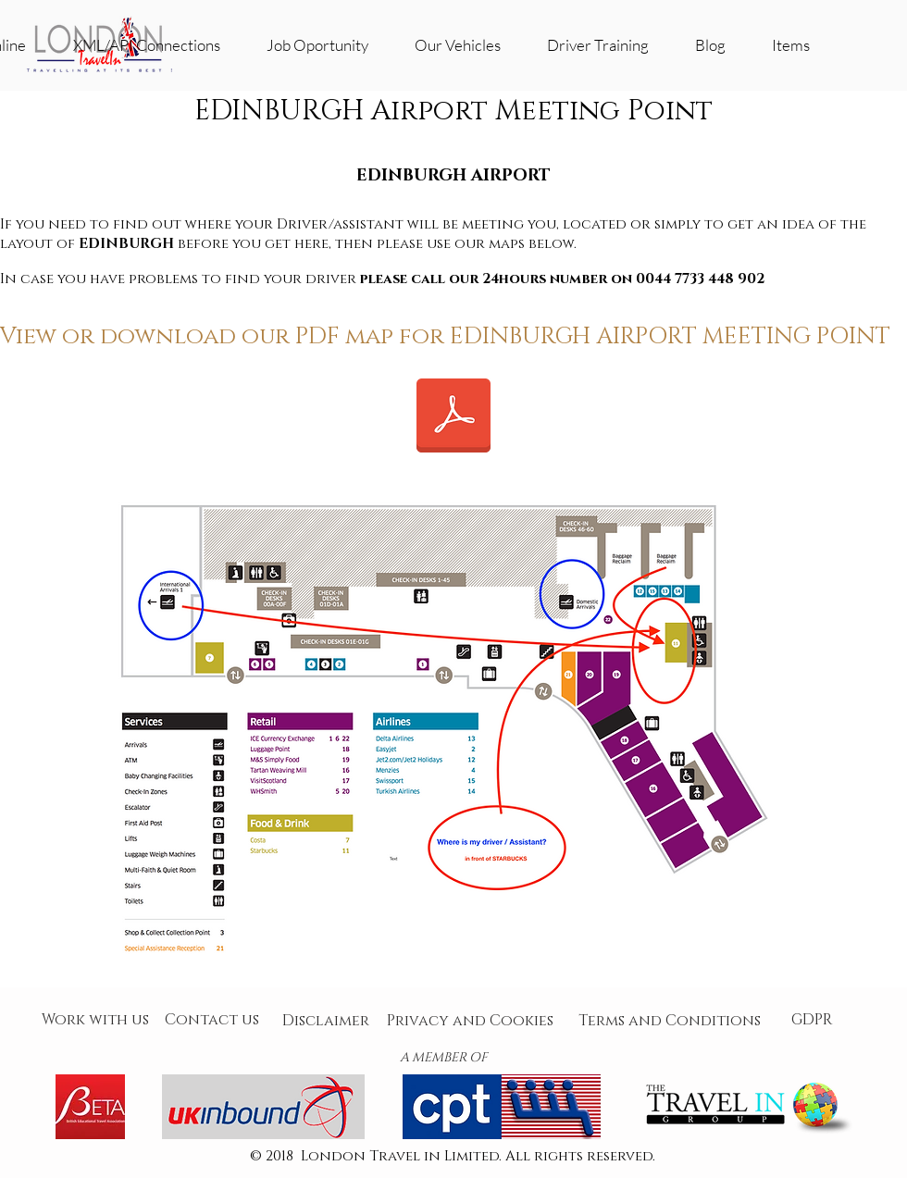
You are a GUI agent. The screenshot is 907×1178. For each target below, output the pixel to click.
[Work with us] (95, 1020)
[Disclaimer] (325, 1021)
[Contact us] (212, 1020)
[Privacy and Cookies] (470, 1021)
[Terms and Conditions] (669, 1021)
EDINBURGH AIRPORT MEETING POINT (670, 336)
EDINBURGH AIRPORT (453, 176)
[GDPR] (812, 1020)
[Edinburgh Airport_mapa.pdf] (453, 417)
